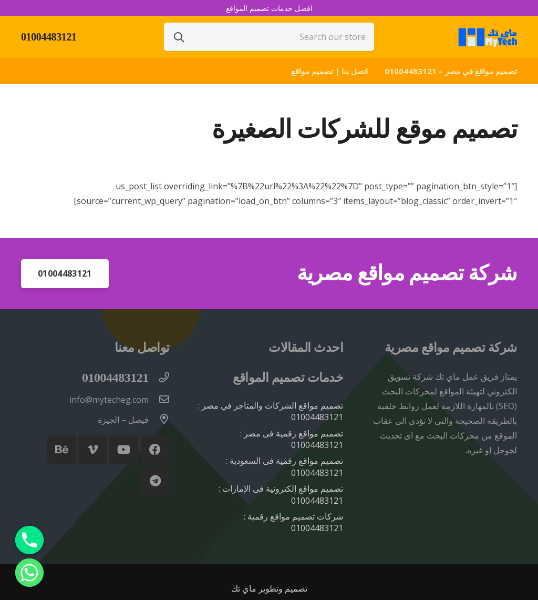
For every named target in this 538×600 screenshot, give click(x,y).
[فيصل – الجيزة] (159, 419)
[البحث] (179, 37)
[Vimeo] (92, 449)
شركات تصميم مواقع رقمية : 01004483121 (293, 522)
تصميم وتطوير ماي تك (269, 588)
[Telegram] (155, 480)
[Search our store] (269, 37)
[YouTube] (123, 449)
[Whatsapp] (29, 572)
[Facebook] (155, 449)
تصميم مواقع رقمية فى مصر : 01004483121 (291, 439)
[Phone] (29, 540)
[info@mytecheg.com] (159, 399)
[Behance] (61, 449)
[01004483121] (159, 378)
